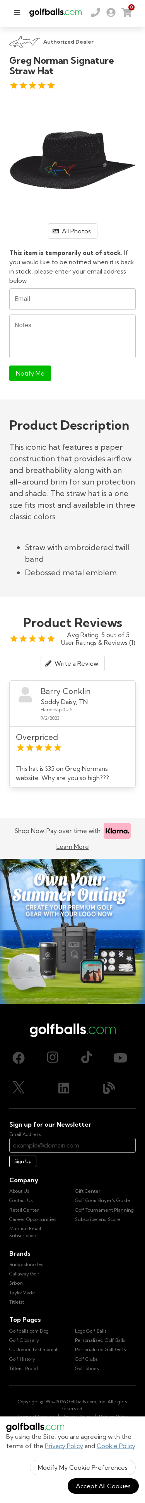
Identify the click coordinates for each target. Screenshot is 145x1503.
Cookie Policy (116, 1446)
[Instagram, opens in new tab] (52, 1057)
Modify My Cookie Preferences (83, 1467)
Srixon (16, 1283)
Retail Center (24, 1210)
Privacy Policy (64, 1446)
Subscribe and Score (97, 1219)
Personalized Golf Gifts (100, 1349)
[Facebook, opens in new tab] (18, 1057)
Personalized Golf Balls (100, 1340)
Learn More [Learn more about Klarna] (72, 846)
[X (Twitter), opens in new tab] (18, 1088)
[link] (111, 12)
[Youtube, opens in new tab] (120, 1057)
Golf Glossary (24, 1340)
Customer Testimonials (34, 1349)
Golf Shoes (87, 1368)
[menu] (17, 12)
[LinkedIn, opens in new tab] (64, 1088)
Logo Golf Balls (91, 1331)
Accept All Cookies (103, 1486)
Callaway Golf (24, 1274)
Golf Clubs (86, 1359)
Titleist (16, 1302)
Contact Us (21, 1200)
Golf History (22, 1359)
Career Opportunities (32, 1219)
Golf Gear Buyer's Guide (102, 1200)
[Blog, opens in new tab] (109, 1088)
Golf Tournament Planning (104, 1210)
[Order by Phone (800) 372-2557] (95, 12)
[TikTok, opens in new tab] (86, 1057)
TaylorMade (22, 1293)
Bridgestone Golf (27, 1264)
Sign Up (22, 1161)
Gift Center (88, 1191)
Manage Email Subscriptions (25, 1232)
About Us (19, 1191)
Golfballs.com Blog (29, 1331)
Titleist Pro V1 (23, 1368)
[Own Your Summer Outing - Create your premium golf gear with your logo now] (72, 931)
